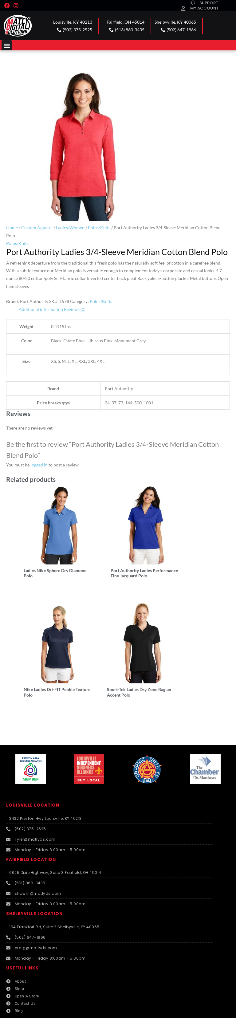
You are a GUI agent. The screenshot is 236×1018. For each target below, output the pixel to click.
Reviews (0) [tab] (74, 309)
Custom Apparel (37, 227)
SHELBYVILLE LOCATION (34, 890)
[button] (7, 45)
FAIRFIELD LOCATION (31, 836)
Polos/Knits (99, 227)
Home (12, 227)
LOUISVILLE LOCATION (32, 781)
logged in (39, 464)
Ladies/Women (70, 227)
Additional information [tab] (41, 309)
